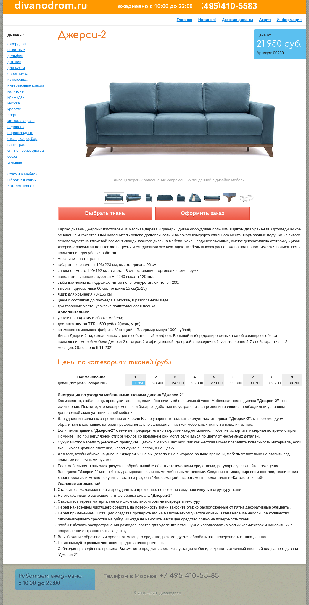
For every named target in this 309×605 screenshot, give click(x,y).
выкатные (16, 50)
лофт (12, 115)
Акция (265, 19)
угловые (14, 162)
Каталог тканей (21, 186)
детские (14, 61)
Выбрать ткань (105, 213)
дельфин (15, 56)
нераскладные (20, 132)
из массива (17, 79)
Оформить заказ (202, 213)
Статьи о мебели (22, 174)
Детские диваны (237, 19)
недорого (15, 127)
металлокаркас (20, 121)
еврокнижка (17, 73)
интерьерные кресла (25, 85)
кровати (14, 109)
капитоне (15, 91)
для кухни (16, 67)
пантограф (16, 144)
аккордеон (16, 44)
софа (12, 156)
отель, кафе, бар (22, 138)
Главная (184, 19)
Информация (289, 19)
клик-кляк (15, 97)
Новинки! (207, 19)
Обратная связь (21, 180)
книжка (13, 103)
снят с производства (25, 150)
